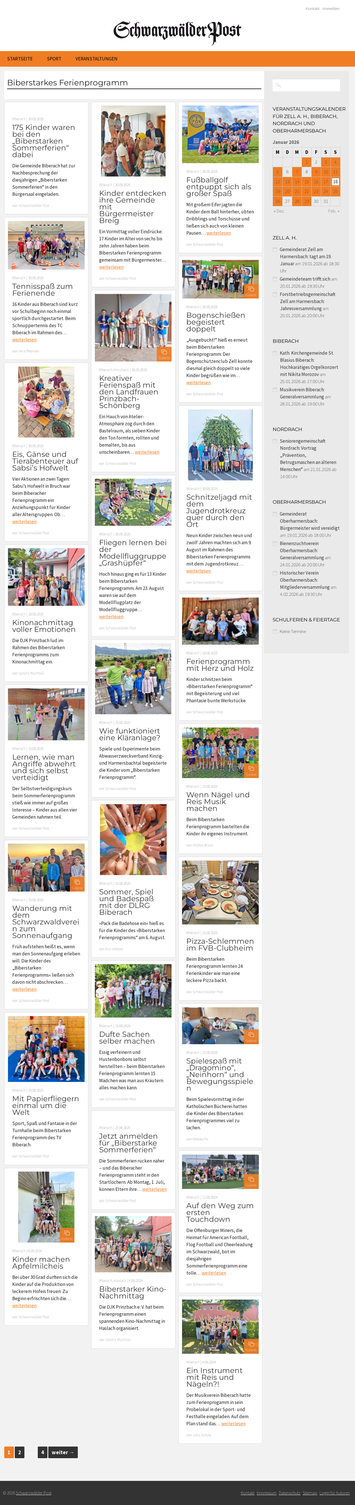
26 (277, 201)
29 (306, 201)
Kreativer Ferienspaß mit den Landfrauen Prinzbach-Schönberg (128, 392)
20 (287, 191)
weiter (63, 1452)
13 (287, 181)
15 (306, 181)
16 (316, 181)
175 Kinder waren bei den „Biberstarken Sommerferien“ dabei (43, 141)
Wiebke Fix (200, 1139)
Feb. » (333, 211)
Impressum (267, 1493)
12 (277, 181)
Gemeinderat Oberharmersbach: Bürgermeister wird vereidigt (310, 521)
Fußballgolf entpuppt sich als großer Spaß (218, 186)
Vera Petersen (28, 351)
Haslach (120, 1280)
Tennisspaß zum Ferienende (42, 290)
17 (325, 181)
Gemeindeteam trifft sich (305, 279)
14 (297, 181)
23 (316, 191)
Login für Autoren (334, 1493)
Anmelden (330, 8)
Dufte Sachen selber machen (127, 1038)
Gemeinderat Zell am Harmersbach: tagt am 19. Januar (305, 256)
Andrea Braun (203, 845)
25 (335, 191)
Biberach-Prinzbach (114, 369)
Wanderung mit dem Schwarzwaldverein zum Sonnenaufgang (45, 922)
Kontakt (312, 8)
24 (325, 191)
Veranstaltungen (97, 59)
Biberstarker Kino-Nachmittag (132, 1292)
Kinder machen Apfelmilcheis (41, 1263)
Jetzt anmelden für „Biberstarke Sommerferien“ (128, 1143)
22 (306, 191)
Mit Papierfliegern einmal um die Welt (45, 1105)
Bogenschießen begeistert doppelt (215, 322)
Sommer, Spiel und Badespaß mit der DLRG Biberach (126, 902)
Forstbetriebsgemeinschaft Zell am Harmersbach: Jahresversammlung (307, 301)
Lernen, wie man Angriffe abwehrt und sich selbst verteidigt (44, 767)
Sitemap (310, 1493)
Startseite (20, 59)
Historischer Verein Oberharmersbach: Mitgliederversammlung (305, 580)
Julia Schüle (202, 1435)
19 (277, 191)
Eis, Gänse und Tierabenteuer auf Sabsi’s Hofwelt (45, 461)
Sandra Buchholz (31, 673)
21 (297, 191)
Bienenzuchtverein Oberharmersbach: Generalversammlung (302, 550)
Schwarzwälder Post (33, 205)
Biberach (19, 119)
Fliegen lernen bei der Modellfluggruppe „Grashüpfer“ (133, 552)
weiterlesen (111, 267)
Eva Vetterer (114, 949)
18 (335, 181)
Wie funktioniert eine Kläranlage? (129, 734)
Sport (54, 59)
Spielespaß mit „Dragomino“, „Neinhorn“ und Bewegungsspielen (219, 1074)
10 (325, 172)
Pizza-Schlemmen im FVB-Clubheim (220, 945)
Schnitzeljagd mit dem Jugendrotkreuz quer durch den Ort (219, 511)
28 (297, 201)
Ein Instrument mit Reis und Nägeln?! (214, 1377)
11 (335, 172)
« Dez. (279, 211)
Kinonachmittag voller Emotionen (44, 626)
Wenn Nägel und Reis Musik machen (218, 801)
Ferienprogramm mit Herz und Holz (220, 665)
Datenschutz (289, 1493)
